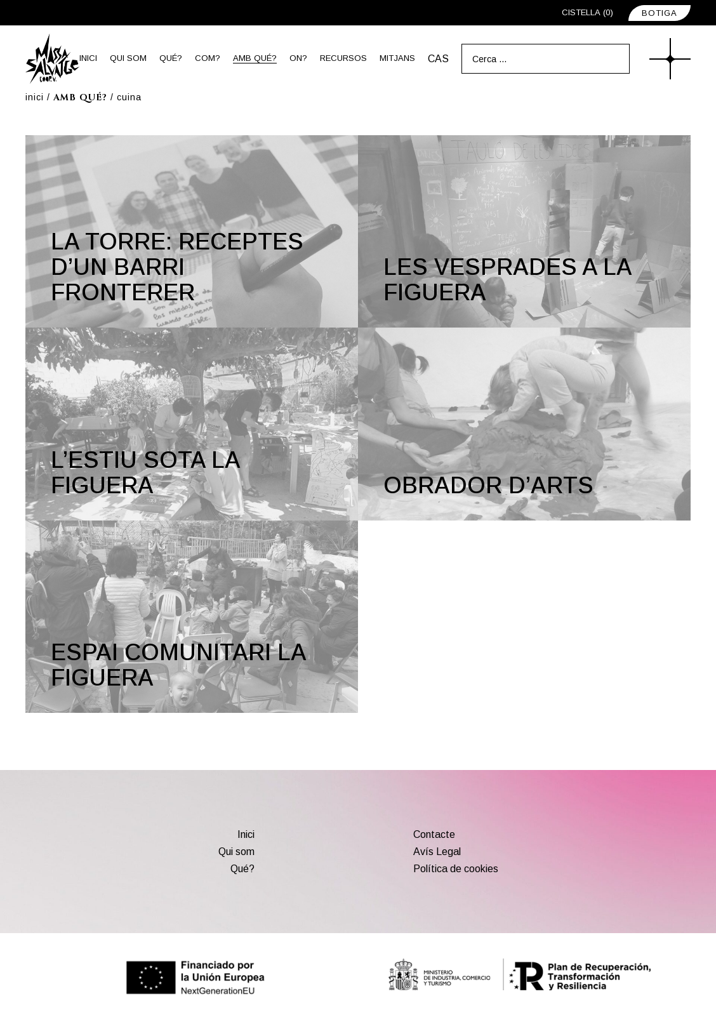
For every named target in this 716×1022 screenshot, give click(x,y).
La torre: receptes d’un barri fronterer (177, 267)
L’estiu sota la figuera (146, 472)
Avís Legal (437, 851)
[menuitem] (438, 58)
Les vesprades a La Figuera (507, 279)
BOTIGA (659, 13)
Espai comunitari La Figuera (179, 665)
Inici (246, 834)
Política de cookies (455, 868)
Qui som (236, 851)
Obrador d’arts (488, 485)
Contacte (434, 834)
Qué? (242, 868)
